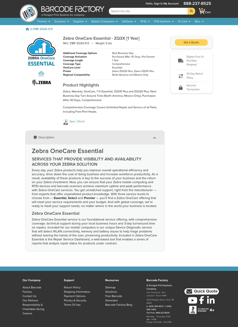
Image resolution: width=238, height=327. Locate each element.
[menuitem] (43, 21)
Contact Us (29, 296)
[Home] (27, 29)
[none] (199, 21)
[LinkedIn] (210, 300)
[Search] (191, 11)
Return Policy (72, 287)
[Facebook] (201, 300)
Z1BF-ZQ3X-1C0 (43, 29)
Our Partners (30, 300)
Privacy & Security (75, 300)
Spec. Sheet (74, 121)
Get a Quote (191, 42)
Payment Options (74, 296)
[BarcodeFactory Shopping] (202, 11)
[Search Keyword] (148, 11)
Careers (27, 313)
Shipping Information (77, 291)
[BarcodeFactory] (29, 11)
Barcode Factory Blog (118, 304)
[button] (191, 61)
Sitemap (110, 287)
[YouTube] (192, 300)
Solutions (111, 291)
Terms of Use (72, 304)
